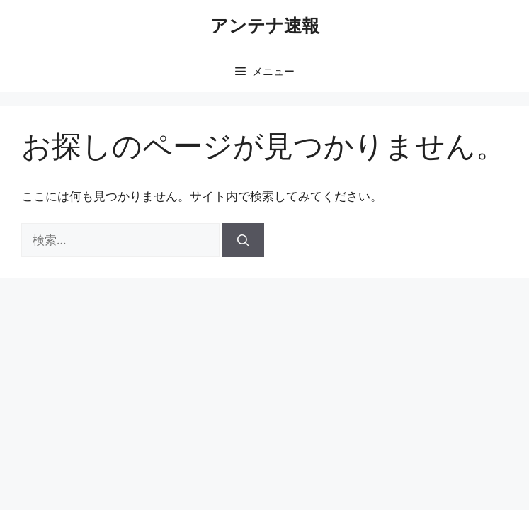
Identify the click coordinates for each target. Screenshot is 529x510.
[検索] (243, 240)
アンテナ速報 (264, 25)
